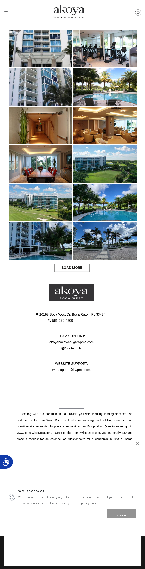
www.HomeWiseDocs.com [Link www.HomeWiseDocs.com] (34, 432)
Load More (72, 267)
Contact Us (73, 348)
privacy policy (88, 503)
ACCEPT (122, 515)
